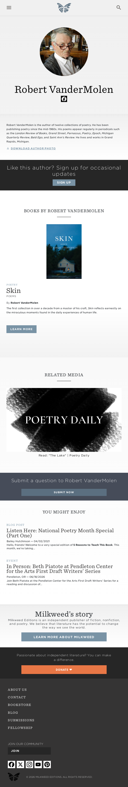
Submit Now (64, 492)
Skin (13, 290)
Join (15, 751)
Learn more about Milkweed (64, 637)
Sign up (64, 182)
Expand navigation (9, 7)
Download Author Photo (33, 148)
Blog (13, 712)
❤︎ (64, 670)
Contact (17, 697)
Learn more (23, 329)
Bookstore (19, 705)
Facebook (64, 99)
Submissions (21, 720)
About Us (17, 689)
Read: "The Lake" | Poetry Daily (64, 455)
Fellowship (20, 728)
